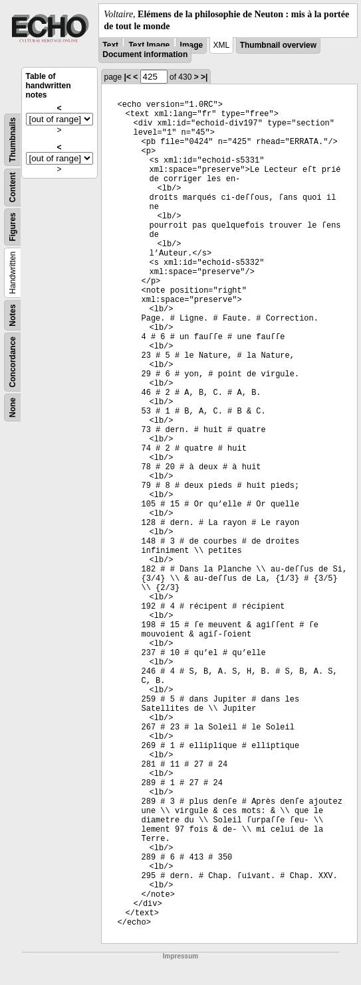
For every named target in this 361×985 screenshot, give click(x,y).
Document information (144, 54)
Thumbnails (12, 139)
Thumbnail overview (278, 45)
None (12, 407)
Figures (12, 227)
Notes (12, 316)
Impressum (180, 956)
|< (127, 77)
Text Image (149, 45)
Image (191, 45)
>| (204, 77)
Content (12, 187)
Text (110, 45)
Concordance (12, 362)
